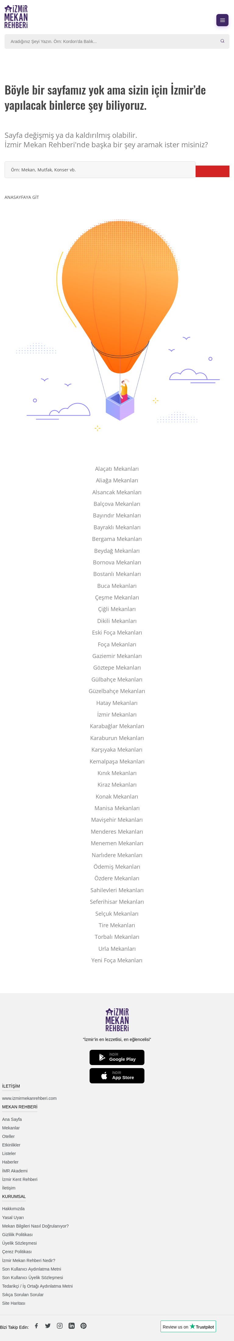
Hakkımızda (13, 1208)
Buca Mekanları (117, 585)
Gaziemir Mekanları (117, 656)
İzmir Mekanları (117, 714)
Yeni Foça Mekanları (117, 960)
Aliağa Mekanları (117, 480)
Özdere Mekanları (117, 878)
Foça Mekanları (117, 644)
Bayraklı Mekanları (117, 527)
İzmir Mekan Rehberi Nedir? (28, 1260)
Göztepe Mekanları (117, 667)
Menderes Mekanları (117, 831)
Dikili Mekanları (117, 620)
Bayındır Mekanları (117, 515)
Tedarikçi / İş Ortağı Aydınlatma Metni (37, 1286)
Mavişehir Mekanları (117, 819)
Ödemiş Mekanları (117, 866)
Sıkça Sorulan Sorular (23, 1294)
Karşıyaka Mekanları (117, 749)
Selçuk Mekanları (117, 913)
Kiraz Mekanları (117, 784)
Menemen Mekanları (117, 843)
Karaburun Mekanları (117, 738)
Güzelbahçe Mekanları (117, 691)
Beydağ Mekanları (117, 550)
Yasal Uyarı (13, 1217)
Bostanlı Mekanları (117, 574)
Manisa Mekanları (117, 808)
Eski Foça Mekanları (117, 632)
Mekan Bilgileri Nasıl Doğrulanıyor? (35, 1226)
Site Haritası (13, 1303)
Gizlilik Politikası (17, 1234)
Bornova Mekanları (117, 562)
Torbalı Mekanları (117, 936)
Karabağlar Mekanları (117, 726)
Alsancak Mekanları (117, 492)
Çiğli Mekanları (117, 609)
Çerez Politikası (17, 1251)
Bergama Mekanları (117, 538)
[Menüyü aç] (222, 20)
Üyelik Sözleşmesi (19, 1243)
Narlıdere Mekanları (117, 855)
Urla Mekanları (117, 948)
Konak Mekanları (117, 796)
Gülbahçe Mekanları (117, 679)
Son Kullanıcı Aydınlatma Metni (31, 1269)
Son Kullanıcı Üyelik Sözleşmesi (32, 1277)
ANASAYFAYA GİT (22, 197)
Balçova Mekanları (117, 503)
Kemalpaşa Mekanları (117, 761)
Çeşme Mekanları (117, 597)
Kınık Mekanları (117, 773)
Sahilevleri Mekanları (117, 890)
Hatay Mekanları (117, 702)
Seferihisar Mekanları (117, 901)
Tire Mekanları (117, 925)
